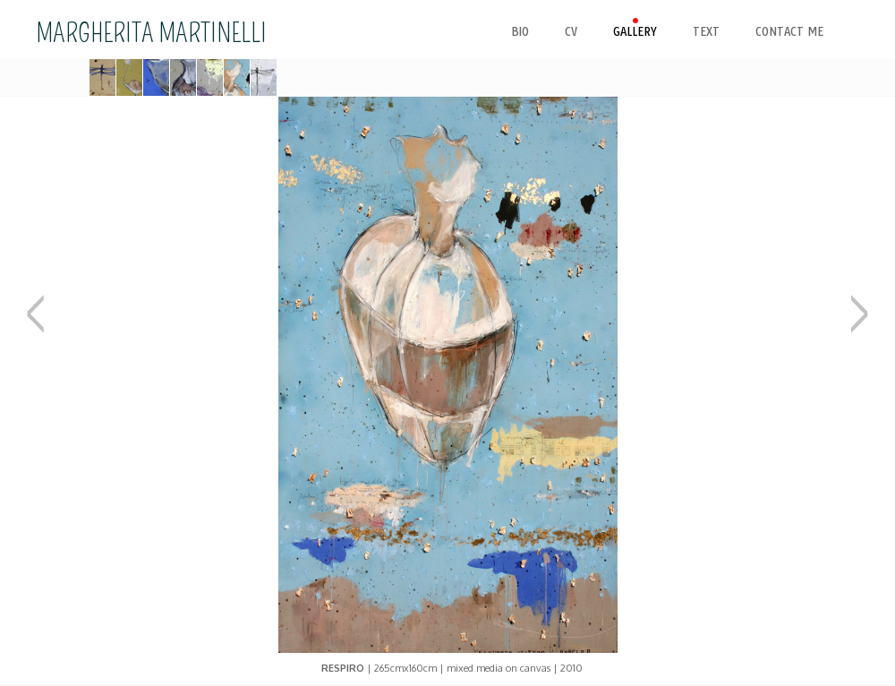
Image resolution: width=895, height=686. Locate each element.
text (706, 32)
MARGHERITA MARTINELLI (151, 33)
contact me (789, 32)
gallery (635, 32)
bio (520, 32)
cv (571, 32)
